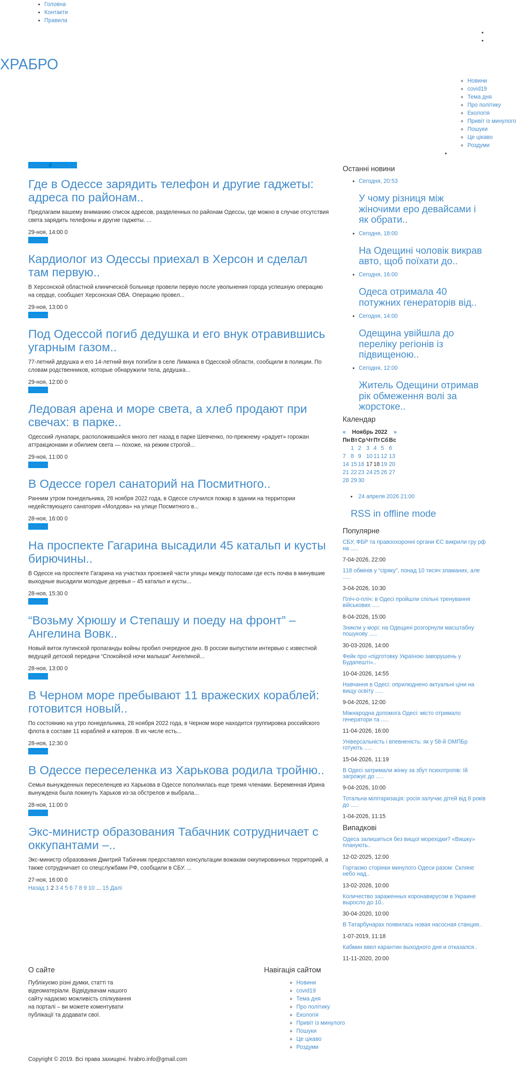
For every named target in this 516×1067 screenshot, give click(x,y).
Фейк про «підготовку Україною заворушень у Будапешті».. (402, 659)
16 (361, 464)
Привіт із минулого (491, 121)
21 (346, 472)
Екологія (478, 113)
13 (392, 456)
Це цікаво (479, 137)
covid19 (477, 88)
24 (369, 472)
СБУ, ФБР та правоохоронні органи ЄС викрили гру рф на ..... (414, 545)
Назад (36, 888)
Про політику (484, 105)
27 (392, 472)
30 (361, 480)
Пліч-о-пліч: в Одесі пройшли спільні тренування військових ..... (406, 602)
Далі (116, 888)
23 (361, 472)
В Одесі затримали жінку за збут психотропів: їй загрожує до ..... (405, 773)
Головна (55, 4)
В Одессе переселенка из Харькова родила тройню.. (176, 770)
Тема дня (479, 96)
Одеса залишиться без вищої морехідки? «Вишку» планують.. (409, 842)
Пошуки (477, 129)
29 (354, 480)
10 (91, 888)
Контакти (56, 12)
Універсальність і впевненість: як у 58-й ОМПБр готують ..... (405, 744)
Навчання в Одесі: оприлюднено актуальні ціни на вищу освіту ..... (408, 687)
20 (392, 464)
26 (384, 472)
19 (384, 464)
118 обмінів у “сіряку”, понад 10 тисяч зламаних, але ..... (411, 573)
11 (376, 456)
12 (384, 456)
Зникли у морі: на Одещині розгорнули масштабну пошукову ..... (408, 630)
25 (376, 472)
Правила (55, 20)
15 (105, 888)
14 (346, 464)
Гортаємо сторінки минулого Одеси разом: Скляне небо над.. (408, 870)
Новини (477, 80)
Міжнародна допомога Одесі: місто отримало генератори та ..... (402, 716)
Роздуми (478, 145)
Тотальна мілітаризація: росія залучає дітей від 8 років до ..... (414, 801)
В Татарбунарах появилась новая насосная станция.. (412, 924)
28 (346, 480)
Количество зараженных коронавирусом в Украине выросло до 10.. (409, 899)
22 (354, 472)
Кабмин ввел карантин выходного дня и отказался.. (410, 947)
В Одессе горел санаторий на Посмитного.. (149, 483)
